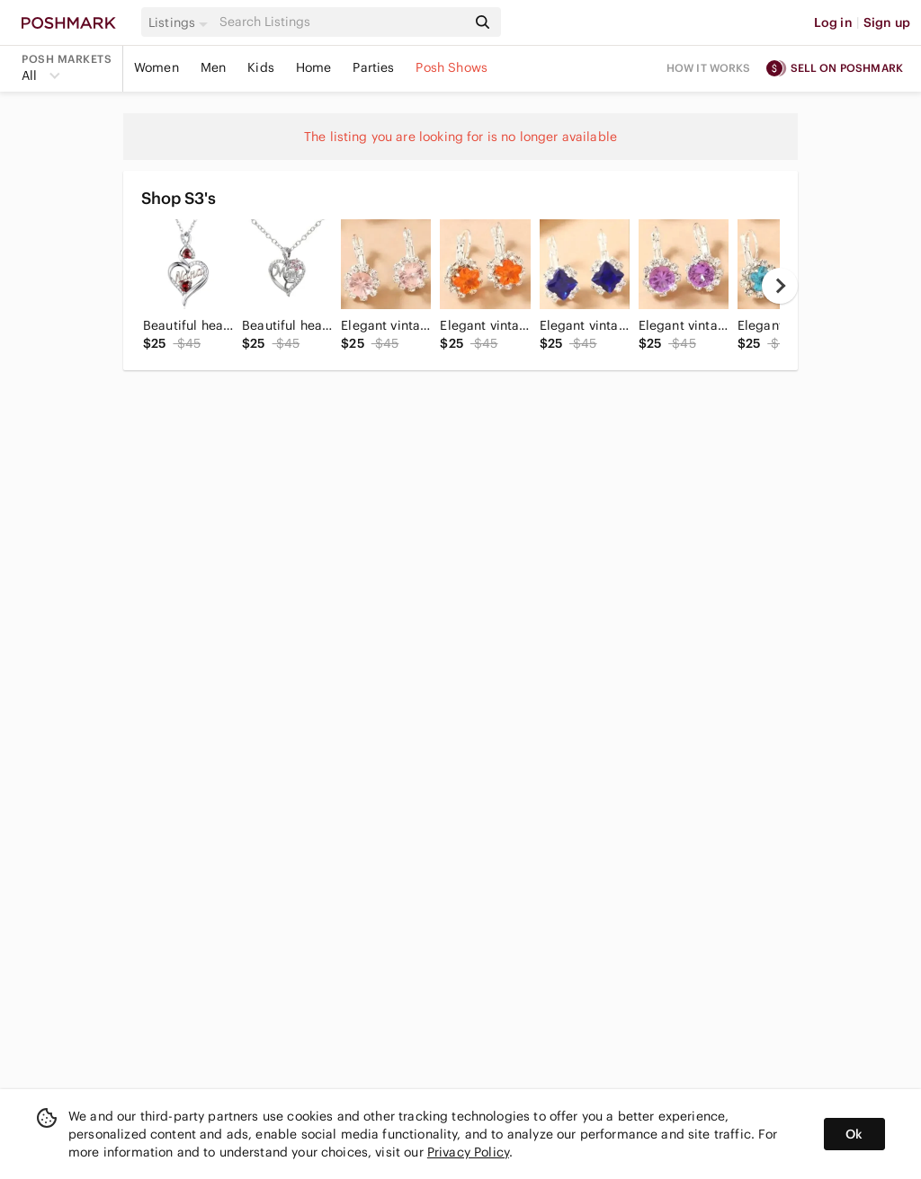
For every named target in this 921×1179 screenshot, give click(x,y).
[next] (780, 286)
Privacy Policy (468, 1152)
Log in (833, 22)
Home (314, 67)
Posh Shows (451, 67)
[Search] (341, 22)
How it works (708, 68)
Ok (854, 1134)
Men (213, 67)
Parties (373, 67)
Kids (260, 67)
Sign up (886, 22)
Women (156, 67)
